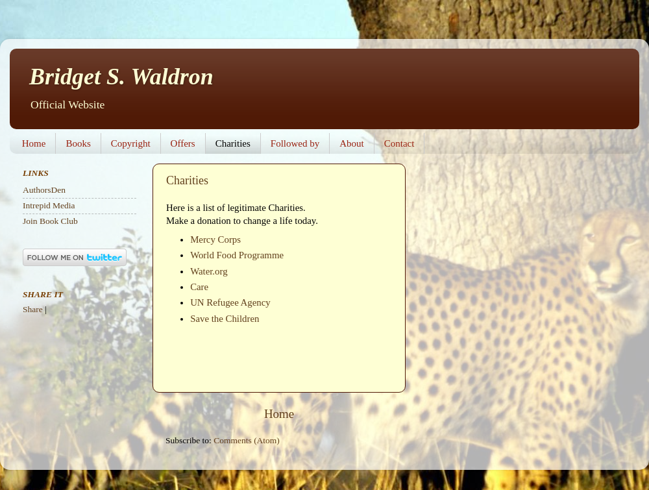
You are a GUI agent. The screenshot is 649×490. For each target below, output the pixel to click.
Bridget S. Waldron (121, 77)
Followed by (295, 143)
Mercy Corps (215, 239)
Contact (399, 143)
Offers (183, 143)
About (351, 143)
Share (33, 309)
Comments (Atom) (247, 440)
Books (78, 143)
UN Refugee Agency (230, 302)
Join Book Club (50, 221)
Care (199, 287)
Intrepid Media (49, 205)
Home (34, 143)
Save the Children (224, 318)
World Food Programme (237, 255)
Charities (233, 143)
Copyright (131, 143)
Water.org (208, 271)
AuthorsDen (44, 190)
